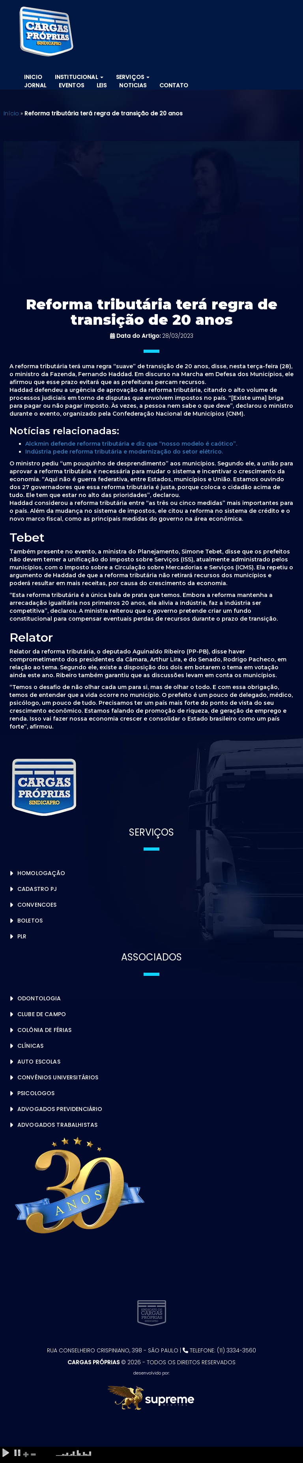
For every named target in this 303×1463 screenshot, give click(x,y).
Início (11, 113)
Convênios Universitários (57, 1077)
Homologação (41, 873)
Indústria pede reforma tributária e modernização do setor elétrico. (124, 451)
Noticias (132, 85)
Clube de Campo (41, 1014)
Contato (174, 85)
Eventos (71, 85)
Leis (102, 85)
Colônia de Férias (44, 1030)
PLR (21, 936)
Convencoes (36, 905)
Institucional (79, 77)
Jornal (35, 85)
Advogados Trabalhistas (57, 1125)
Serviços (133, 77)
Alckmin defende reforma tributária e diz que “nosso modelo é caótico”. (131, 443)
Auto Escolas (38, 1062)
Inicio (33, 77)
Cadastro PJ (37, 889)
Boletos (30, 920)
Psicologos (35, 1093)
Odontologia (39, 998)
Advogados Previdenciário (59, 1109)
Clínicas (30, 1046)
